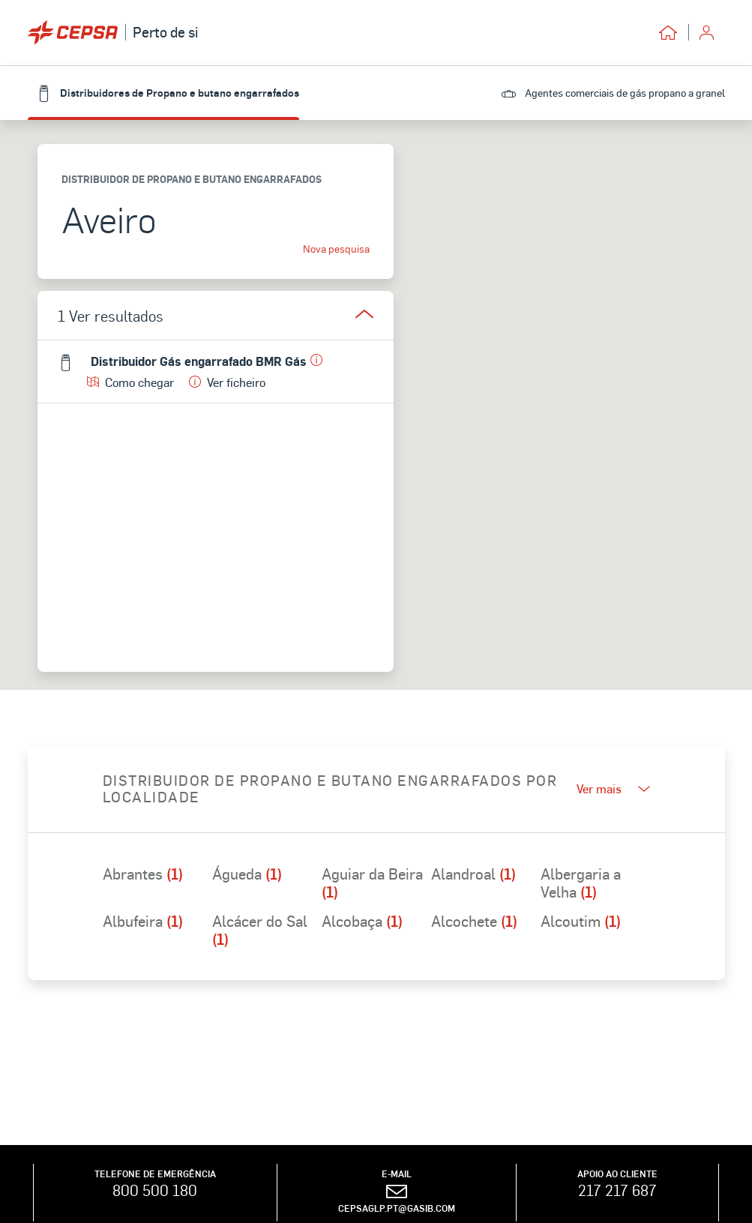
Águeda (247, 874)
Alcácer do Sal (259, 930)
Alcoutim (581, 921)
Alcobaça (362, 921)
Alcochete (474, 921)
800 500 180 (154, 1190)
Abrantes (143, 874)
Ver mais (613, 788)
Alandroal (473, 874)
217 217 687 (617, 1190)
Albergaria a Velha (581, 883)
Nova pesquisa (336, 249)
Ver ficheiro (227, 382)
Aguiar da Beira (372, 883)
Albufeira (143, 921)
